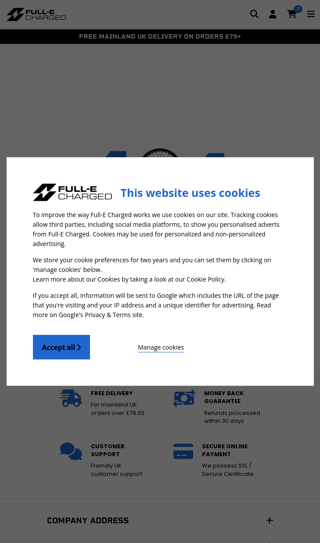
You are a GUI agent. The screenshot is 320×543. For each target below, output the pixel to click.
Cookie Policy (205, 279)
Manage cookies (161, 347)
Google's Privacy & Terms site (101, 315)
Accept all (61, 347)
